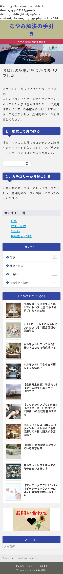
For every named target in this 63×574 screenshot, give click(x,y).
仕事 (14, 221)
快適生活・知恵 (21, 236)
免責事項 (43, 566)
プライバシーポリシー (25, 566)
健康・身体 (18, 226)
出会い (15, 231)
